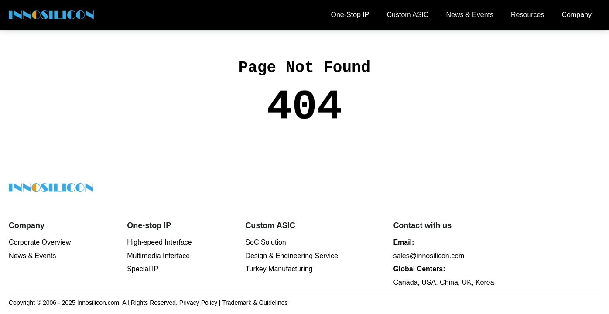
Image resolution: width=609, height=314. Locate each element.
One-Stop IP (350, 14)
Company (577, 14)
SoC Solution (265, 242)
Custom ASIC (408, 14)
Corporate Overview (40, 242)
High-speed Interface (159, 242)
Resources (527, 14)
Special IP (142, 269)
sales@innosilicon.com (428, 255)
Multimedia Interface (158, 255)
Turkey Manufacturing (278, 269)
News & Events (469, 14)
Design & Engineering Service (291, 255)
